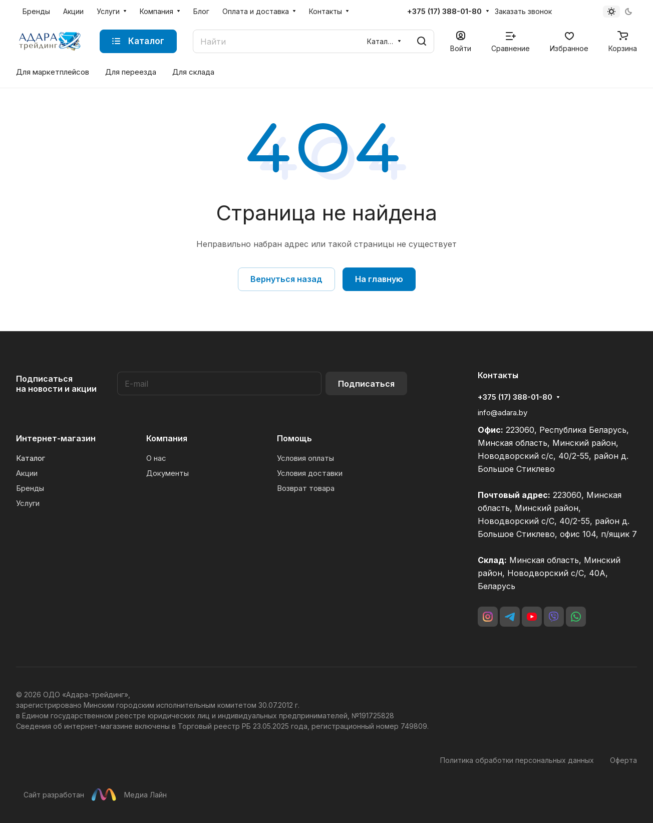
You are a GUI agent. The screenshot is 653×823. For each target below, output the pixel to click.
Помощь (294, 438)
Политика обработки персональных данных (517, 760)
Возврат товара (306, 488)
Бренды (30, 488)
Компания (166, 438)
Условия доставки (310, 473)
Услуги (28, 503)
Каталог (30, 458)
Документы (167, 473)
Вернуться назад (286, 279)
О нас (156, 458)
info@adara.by (502, 412)
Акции (27, 473)
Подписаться (366, 384)
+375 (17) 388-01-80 (444, 11)
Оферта (623, 760)
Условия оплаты (305, 458)
